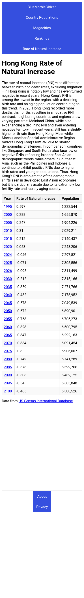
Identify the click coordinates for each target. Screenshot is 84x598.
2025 (8, 263)
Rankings (42, 38)
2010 (8, 231)
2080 (8, 359)
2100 (8, 391)
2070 (8, 343)
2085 (8, 367)
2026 (8, 271)
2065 (8, 335)
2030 (8, 279)
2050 (8, 311)
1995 (8, 206)
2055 (8, 319)
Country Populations (42, 17)
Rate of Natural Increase (42, 49)
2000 (8, 214)
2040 (8, 295)
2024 (8, 255)
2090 (8, 375)
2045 (8, 303)
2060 (8, 327)
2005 (8, 223)
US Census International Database (46, 401)
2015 (8, 239)
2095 (8, 383)
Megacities (42, 28)
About (42, 496)
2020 (8, 247)
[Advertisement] (42, 448)
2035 (8, 287)
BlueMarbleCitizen (42, 7)
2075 (8, 351)
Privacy (42, 507)
